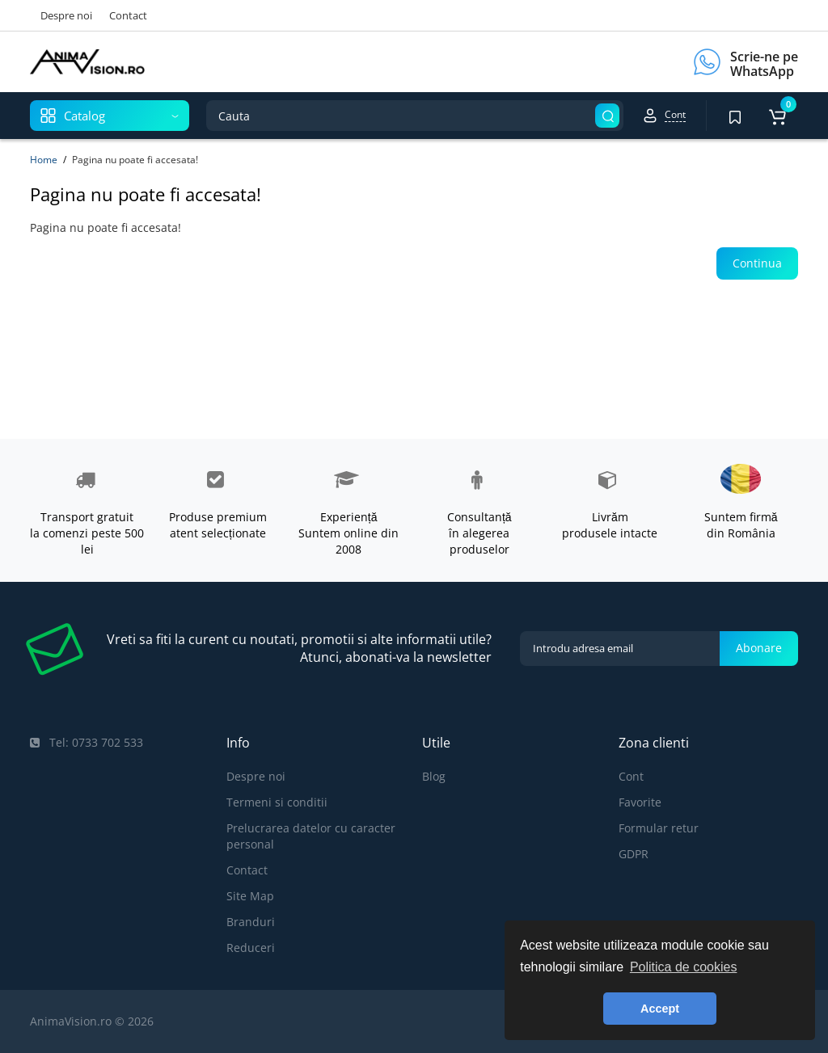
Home (43, 159)
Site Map (250, 895)
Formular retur (659, 828)
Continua (757, 263)
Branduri (250, 921)
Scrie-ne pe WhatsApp (764, 64)
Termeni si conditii (276, 802)
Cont (631, 776)
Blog (434, 776)
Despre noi (66, 15)
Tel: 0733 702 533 (86, 742)
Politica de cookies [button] (683, 967)
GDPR (633, 853)
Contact (128, 15)
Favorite (640, 802)
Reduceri (250, 947)
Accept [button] (659, 1008)
